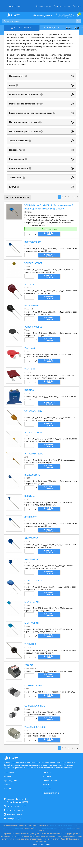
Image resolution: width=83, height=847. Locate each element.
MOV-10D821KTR (33, 623)
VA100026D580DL (33, 432)
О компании (9, 772)
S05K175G (29, 496)
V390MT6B (30, 644)
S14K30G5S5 (31, 538)
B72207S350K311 (33, 474)
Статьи (67, 28)
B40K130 (29, 390)
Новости (7, 789)
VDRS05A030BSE (33, 326)
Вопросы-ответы (43, 6)
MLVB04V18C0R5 (33, 685)
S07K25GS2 (30, 517)
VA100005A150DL (33, 453)
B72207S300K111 (33, 242)
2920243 (28, 665)
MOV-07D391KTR (33, 601)
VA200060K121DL (33, 411)
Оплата (46, 785)
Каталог (7, 776)
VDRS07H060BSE (33, 263)
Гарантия (77, 6)
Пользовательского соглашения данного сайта (53, 828)
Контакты (47, 772)
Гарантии (46, 789)
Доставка (47, 776)
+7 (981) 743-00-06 (14, 814)
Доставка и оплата (62, 6)
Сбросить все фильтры (17, 197)
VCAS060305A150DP (35, 727)
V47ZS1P (29, 284)
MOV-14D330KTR (33, 580)
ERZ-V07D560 (31, 305)
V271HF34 (29, 369)
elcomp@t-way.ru (44, 15)
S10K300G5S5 (31, 559)
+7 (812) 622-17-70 (15, 810)
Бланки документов (51, 793)
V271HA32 (29, 348)
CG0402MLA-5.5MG (34, 705)
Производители (51, 28)
